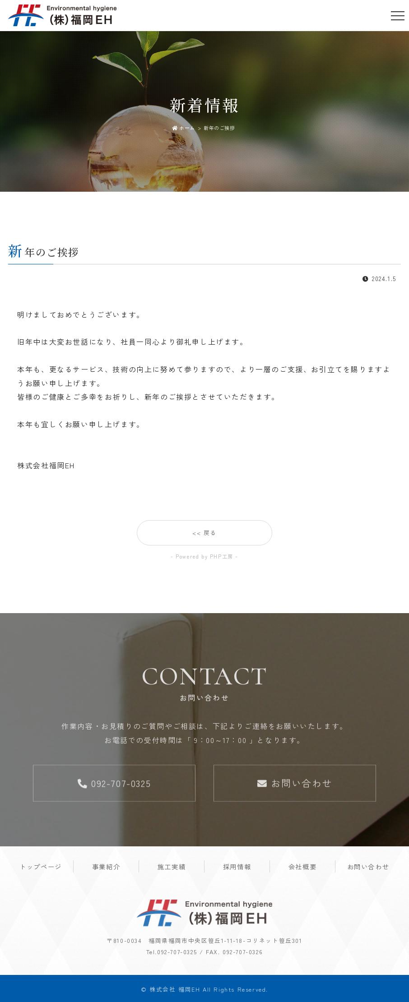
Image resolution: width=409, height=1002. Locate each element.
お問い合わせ (294, 784)
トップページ (40, 868)
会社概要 (302, 868)
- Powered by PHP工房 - (204, 556)
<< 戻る (204, 534)
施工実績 (172, 868)
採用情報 (237, 868)
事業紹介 (106, 868)
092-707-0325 (114, 784)
